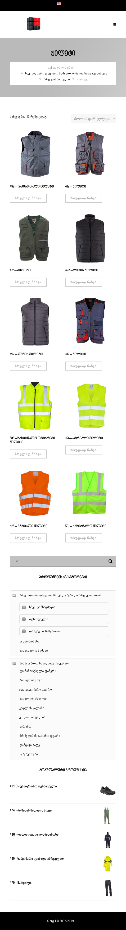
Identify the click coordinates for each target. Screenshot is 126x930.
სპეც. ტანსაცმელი (57, 79)
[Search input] (61, 561)
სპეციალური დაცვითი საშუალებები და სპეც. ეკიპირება (66, 73)
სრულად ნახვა (28, 198)
